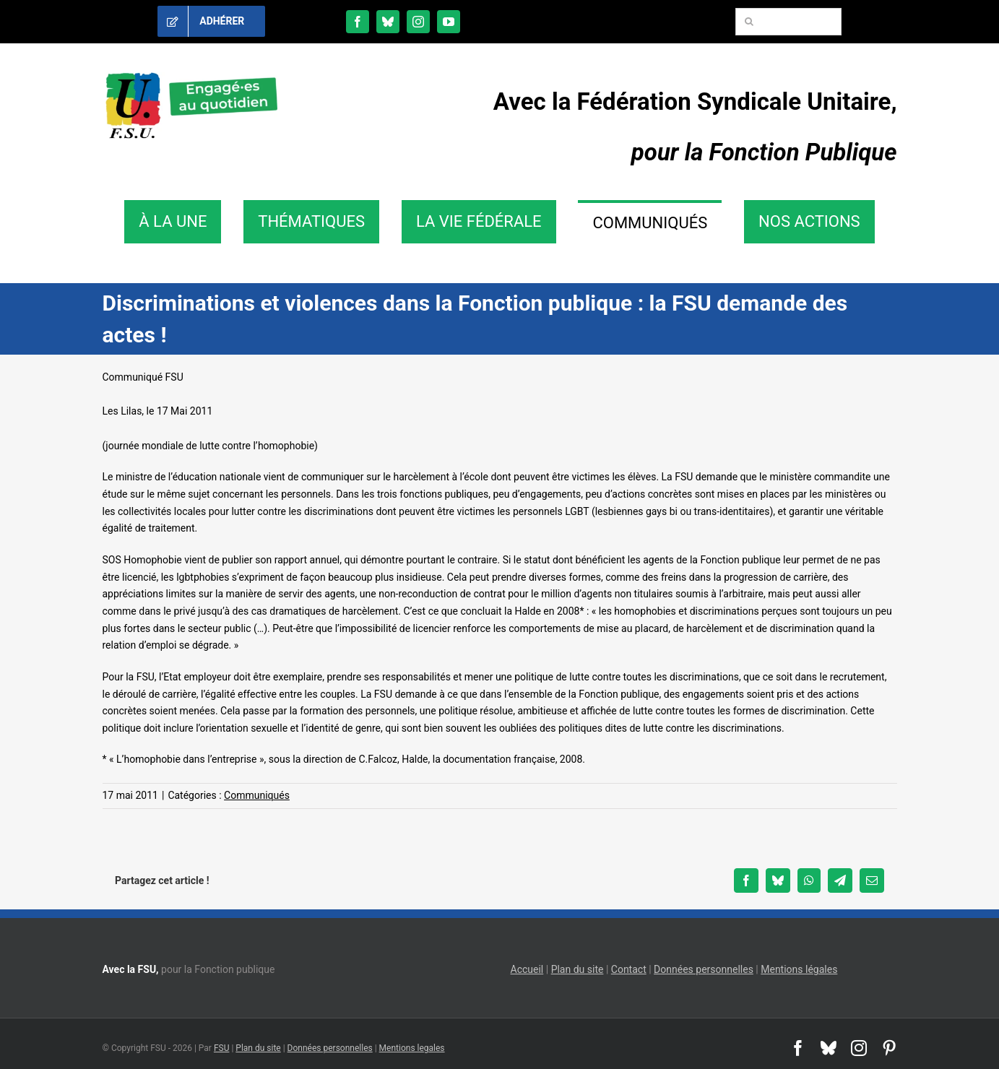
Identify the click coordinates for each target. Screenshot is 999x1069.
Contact (628, 969)
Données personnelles (703, 969)
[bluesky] (387, 21)
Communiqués (257, 795)
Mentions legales (412, 1048)
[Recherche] (749, 21)
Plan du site (577, 969)
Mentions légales (799, 969)
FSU (222, 1048)
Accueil (527, 969)
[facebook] (357, 21)
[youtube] (448, 21)
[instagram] (418, 21)
